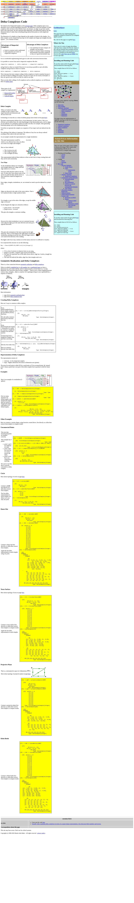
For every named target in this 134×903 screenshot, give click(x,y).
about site (52, 1)
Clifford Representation (67, 196)
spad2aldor (39, 6)
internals (45, 9)
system (52, 11)
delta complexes (39, 265)
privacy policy (41, 901)
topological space (36, 268)
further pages (9, 82)
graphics (38, 11)
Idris (46, 6)
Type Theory (68, 190)
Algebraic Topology (63, 109)
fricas (18, 9)
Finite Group (68, 175)
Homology (64, 116)
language (32, 4)
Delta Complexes (66, 113)
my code (31, 9)
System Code (65, 198)
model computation (24, 4)
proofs (32, 1)
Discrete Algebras (66, 167)
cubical (24, 13)
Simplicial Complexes (67, 111)
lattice (17, 15)
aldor (52, 9)
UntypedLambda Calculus (69, 181)
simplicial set (52, 13)
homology (45, 13)
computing (38, 1)
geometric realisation (26, 265)
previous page (29, 26)
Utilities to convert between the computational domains (71, 187)
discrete (31, 11)
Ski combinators (69, 184)
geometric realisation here (17, 296)
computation (11, 4)
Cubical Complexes (63, 128)
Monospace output (73, 205)
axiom (32, 6)
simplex (10, 13)
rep (17, 11)
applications (45, 1)
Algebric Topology (66, 176)
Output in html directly (72, 203)
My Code (60, 165)
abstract (24, 1)
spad (25, 9)
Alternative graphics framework (66, 192)
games (18, 6)
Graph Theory (68, 168)
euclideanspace (11, 6)
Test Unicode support (71, 207)
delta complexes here (16, 297)
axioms (38, 9)
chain (31, 13)
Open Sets (60, 106)
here (45, 118)
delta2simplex (11, 17)
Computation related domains (69, 179)
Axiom (63, 156)
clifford (10, 11)
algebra (4, 1)
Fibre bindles (61, 108)
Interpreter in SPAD (70, 199)
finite (11, 15)
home (55, 31)
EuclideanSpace (59, 28)
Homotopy (64, 117)
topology (18, 1)
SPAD (63, 162)
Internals (63, 164)
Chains (63, 114)
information (52, 4)
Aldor (63, 159)
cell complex (23, 268)
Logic (66, 170)
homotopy (38, 13)
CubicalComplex (9, 96)
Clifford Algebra (65, 194)
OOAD (45, 4)
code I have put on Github (68, 54)
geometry (11, 1)
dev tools (18, 4)
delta (18, 13)
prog (38, 4)
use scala (25, 6)
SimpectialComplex (9, 93)
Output (67, 201)
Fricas (63, 158)
